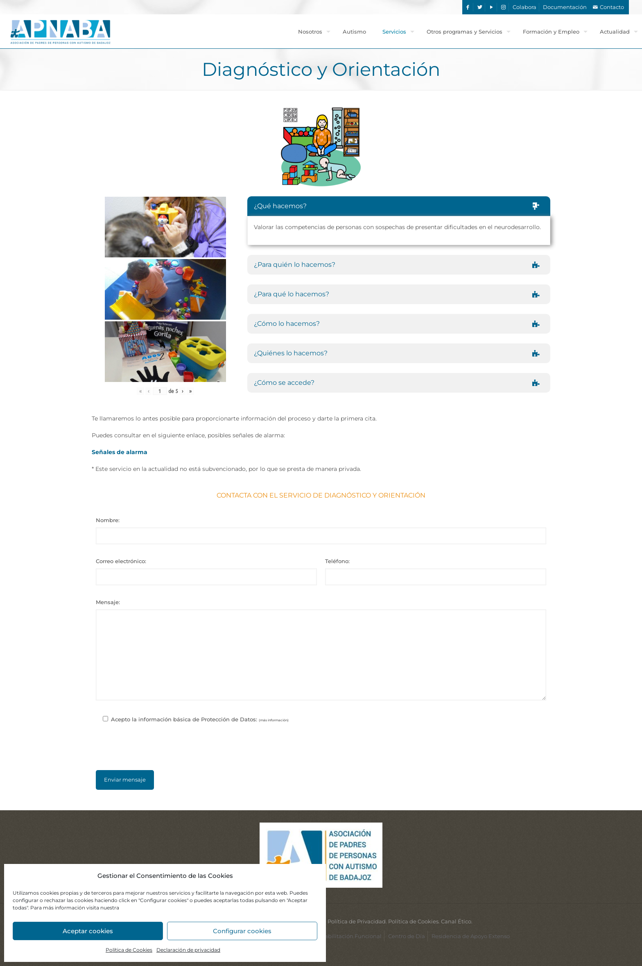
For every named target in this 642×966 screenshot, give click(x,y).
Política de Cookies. (414, 921)
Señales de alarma (119, 452)
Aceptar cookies (88, 931)
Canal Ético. (456, 921)
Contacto (612, 7)
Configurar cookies (242, 931)
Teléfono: (337, 561)
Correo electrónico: (121, 561)
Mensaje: (108, 602)
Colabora (524, 7)
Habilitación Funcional (351, 936)
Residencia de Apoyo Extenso (471, 936)
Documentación (565, 7)
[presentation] (321, 751)
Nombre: (108, 520)
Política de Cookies (129, 950)
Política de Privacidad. (357, 921)
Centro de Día (406, 936)
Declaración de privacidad (188, 950)
